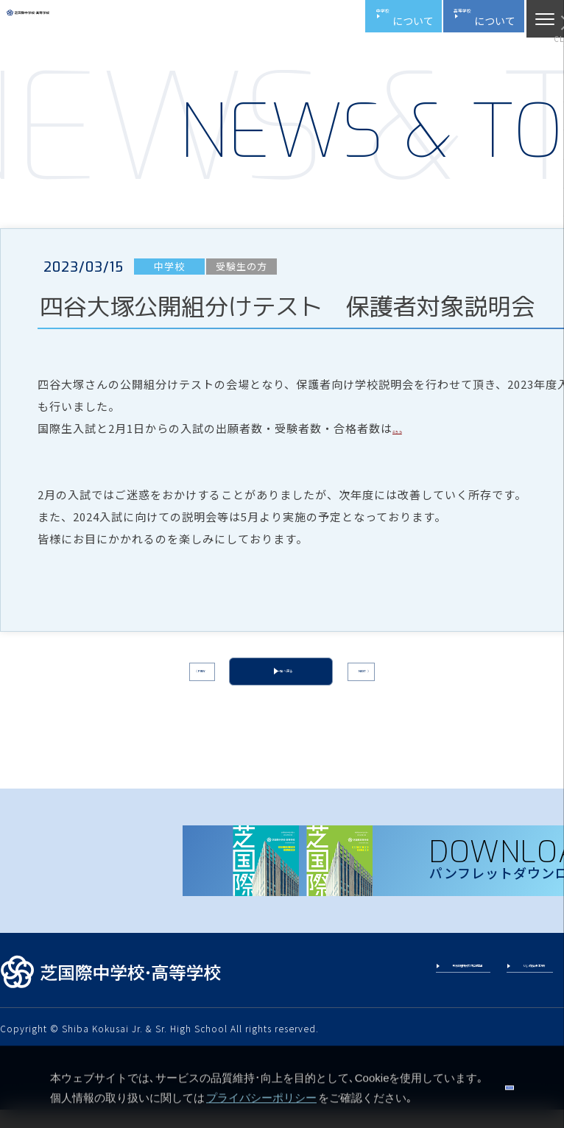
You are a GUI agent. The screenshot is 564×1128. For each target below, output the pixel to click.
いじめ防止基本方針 (508, 992)
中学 (318, 22)
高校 (452, 22)
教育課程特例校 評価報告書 (376, 992)
